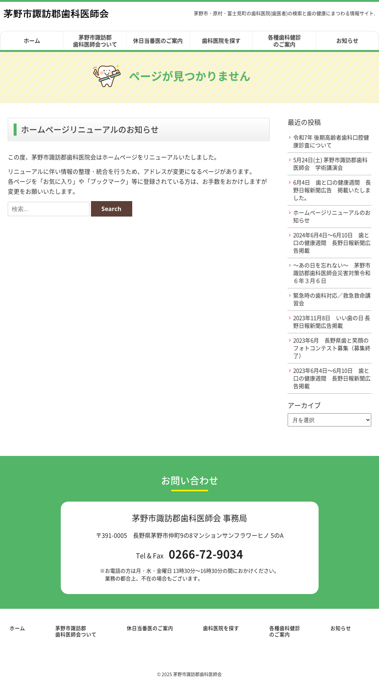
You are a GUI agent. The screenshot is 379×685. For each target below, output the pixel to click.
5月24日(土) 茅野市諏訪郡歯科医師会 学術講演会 (330, 164)
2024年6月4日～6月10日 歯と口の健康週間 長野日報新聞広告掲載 (332, 242)
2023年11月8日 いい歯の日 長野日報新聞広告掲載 (331, 322)
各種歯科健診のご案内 (284, 41)
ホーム (32, 40)
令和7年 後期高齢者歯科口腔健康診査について (331, 141)
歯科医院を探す (221, 40)
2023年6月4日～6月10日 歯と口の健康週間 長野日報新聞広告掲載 (332, 378)
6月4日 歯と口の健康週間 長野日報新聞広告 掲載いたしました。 (332, 190)
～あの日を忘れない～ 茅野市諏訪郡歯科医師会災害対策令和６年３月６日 (332, 273)
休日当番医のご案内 (158, 40)
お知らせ (347, 40)
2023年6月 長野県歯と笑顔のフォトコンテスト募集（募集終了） (332, 348)
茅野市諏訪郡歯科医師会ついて (95, 41)
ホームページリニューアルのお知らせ (332, 216)
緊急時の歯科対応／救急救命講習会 (332, 299)
